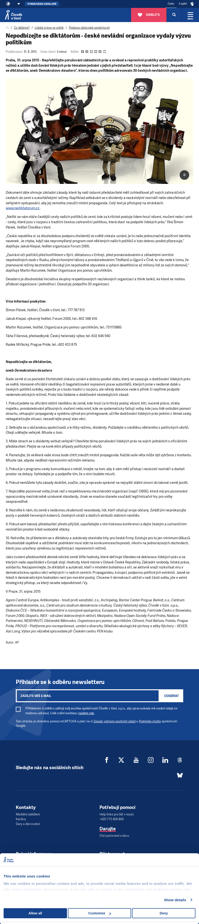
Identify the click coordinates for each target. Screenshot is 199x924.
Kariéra (21, 819)
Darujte (108, 829)
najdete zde (86, 713)
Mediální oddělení (28, 814)
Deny (164, 913)
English (183, 3)
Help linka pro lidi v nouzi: (117, 814)
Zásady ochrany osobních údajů (115, 721)
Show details (175, 900)
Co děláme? (22, 27)
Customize (99, 913)
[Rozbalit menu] (190, 15)
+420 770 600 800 (112, 819)
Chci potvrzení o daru (114, 836)
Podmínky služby (150, 721)
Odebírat (171, 696)
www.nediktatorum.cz (23, 208)
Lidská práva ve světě (49, 27)
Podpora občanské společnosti (89, 27)
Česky (171, 3)
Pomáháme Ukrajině (42, 4)
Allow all (35, 913)
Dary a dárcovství (28, 824)
